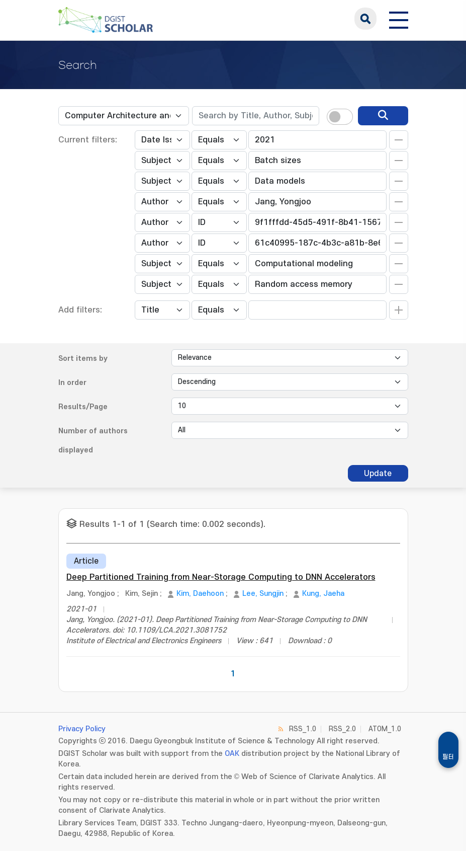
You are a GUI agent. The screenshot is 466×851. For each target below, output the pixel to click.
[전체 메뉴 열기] (398, 18)
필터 (448, 756)
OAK (232, 753)
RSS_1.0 (302, 729)
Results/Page (83, 407)
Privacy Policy (82, 729)
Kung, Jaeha (323, 593)
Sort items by (83, 358)
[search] (383, 115)
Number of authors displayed (93, 440)
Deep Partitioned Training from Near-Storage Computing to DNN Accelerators (221, 577)
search (365, 19)
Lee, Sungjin (263, 593)
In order (72, 382)
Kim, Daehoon (200, 593)
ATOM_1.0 (384, 729)
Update (378, 473)
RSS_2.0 (342, 729)
